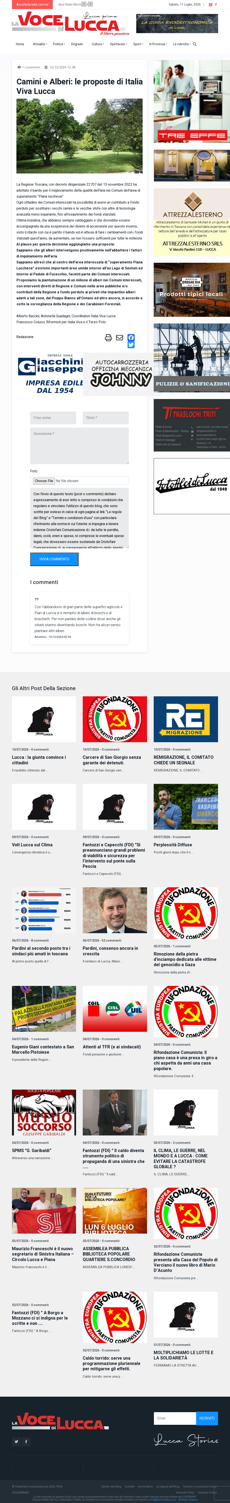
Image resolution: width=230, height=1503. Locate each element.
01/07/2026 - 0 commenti (172, 1343)
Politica (59, 44)
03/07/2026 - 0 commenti (30, 1240)
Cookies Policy (207, 1491)
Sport (138, 44)
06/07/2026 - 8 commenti (30, 940)
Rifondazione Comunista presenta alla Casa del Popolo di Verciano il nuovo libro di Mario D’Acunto (184, 1261)
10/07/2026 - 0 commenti (30, 749)
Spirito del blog (111, 1485)
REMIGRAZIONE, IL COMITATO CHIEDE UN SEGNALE (184, 760)
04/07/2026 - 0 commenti (101, 1038)
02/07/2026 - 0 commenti (172, 1245)
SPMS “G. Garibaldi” (32, 1150)
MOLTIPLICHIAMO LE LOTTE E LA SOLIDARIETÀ (184, 1354)
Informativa (145, 1485)
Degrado (77, 44)
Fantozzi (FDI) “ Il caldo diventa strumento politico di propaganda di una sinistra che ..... (114, 1158)
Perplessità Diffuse (173, 845)
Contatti (130, 1485)
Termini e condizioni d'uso (200, 1485)
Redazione (24, 337)
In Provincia (158, 44)
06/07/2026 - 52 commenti (101, 940)
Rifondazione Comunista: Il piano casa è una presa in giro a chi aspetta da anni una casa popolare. (184, 1060)
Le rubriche (182, 44)
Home (20, 44)
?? (37, 600)
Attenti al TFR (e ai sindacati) (112, 1046)
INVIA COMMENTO (54, 559)
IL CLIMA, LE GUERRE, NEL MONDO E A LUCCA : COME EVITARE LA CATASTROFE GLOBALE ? (181, 1158)
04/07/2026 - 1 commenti (30, 1038)
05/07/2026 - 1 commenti (172, 946)
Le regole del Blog (167, 1485)
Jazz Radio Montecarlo (73, 4)
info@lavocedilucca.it (162, 1498)
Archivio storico (188, 1498)
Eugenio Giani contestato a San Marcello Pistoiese (43, 1049)
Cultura (98, 44)
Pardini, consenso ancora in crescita (111, 951)
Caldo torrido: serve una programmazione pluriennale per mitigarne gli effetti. (112, 1362)
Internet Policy (185, 1491)
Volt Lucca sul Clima (32, 845)
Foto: (34, 471)
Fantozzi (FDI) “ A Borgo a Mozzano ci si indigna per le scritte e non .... (40, 1316)
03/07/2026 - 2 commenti (172, 1142)
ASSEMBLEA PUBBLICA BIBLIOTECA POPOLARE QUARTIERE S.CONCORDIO (110, 1253)
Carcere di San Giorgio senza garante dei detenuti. (112, 760)
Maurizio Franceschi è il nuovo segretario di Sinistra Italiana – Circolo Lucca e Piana (43, 1253)
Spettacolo (118, 44)
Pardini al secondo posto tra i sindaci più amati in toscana (42, 951)
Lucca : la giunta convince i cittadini (39, 760)
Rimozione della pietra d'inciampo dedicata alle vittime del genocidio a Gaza (186, 959)
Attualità (40, 44)
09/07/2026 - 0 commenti (30, 837)
